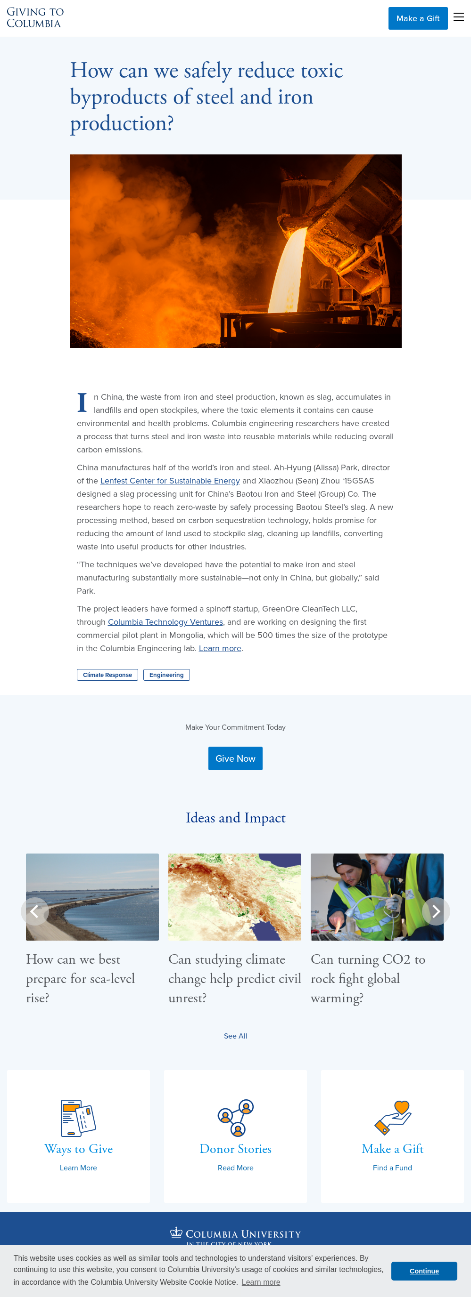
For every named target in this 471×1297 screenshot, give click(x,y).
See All (236, 1036)
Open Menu (459, 17)
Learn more (220, 648)
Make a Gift (418, 18)
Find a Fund (392, 1167)
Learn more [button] (261, 1282)
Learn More (78, 1167)
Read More (236, 1167)
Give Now (235, 758)
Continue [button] (424, 1271)
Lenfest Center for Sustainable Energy (170, 480)
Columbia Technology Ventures (165, 622)
